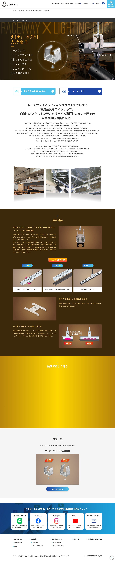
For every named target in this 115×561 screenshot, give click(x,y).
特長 (14, 20)
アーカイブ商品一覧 (38, 548)
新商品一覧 (35, 544)
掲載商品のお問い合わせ (95, 541)
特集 (71, 3)
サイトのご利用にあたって (20, 558)
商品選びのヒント (57, 541)
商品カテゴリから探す (58, 548)
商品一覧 (24, 20)
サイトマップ (69, 558)
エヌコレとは (56, 3)
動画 (18, 20)
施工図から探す (57, 544)
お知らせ (98, 3)
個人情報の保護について (56, 558)
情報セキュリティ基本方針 (38, 558)
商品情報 (33, 541)
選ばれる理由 (65, 3)
